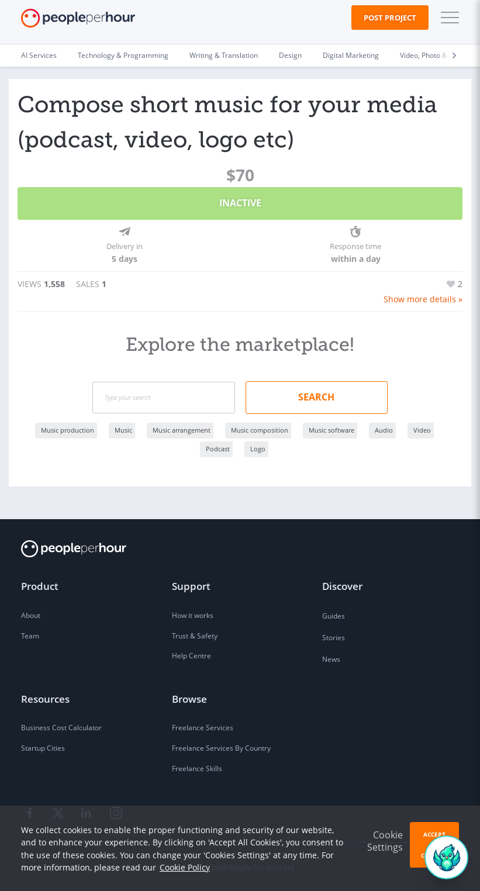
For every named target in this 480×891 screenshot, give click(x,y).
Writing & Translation (223, 55)
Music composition (259, 429)
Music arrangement (181, 429)
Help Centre (191, 655)
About (30, 615)
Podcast (218, 448)
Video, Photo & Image (434, 55)
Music (123, 429)
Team (30, 635)
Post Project (390, 17)
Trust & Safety (194, 635)
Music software (331, 429)
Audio (384, 429)
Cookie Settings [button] (385, 841)
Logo (257, 448)
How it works (192, 615)
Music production (67, 429)
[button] (447, 17)
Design (290, 55)
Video (422, 429)
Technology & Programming (123, 55)
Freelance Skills (197, 768)
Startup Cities (43, 747)
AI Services (39, 55)
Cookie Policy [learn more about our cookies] (185, 867)
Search (316, 396)
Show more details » (423, 298)
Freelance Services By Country (221, 747)
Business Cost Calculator (61, 727)
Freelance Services (202, 727)
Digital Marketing (351, 55)
